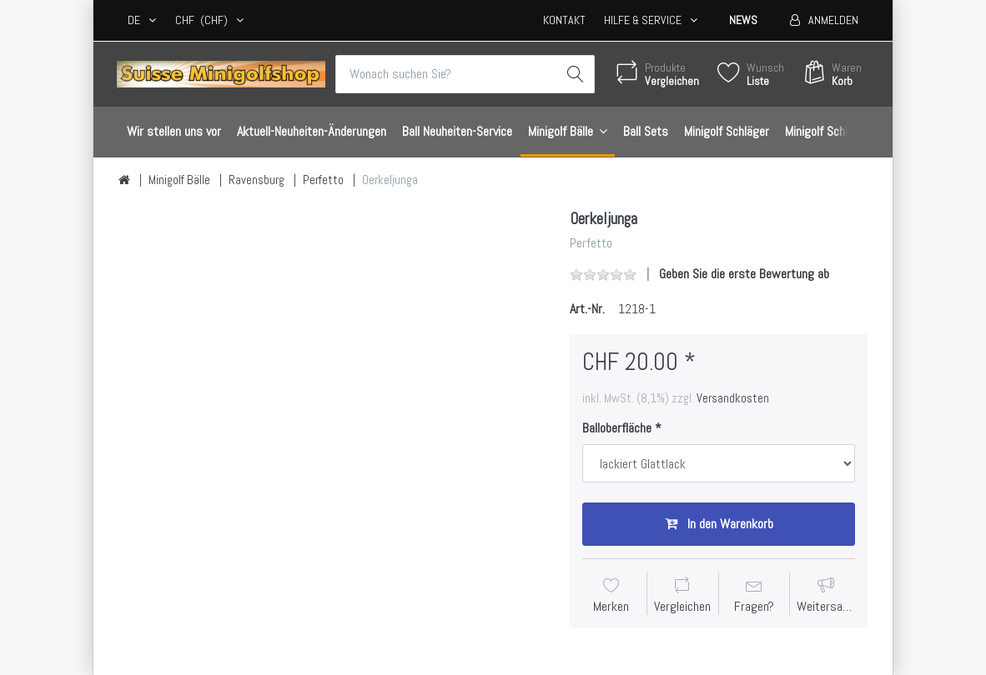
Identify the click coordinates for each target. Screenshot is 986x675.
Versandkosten (733, 398)
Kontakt (564, 20)
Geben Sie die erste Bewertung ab (744, 273)
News (743, 20)
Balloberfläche (616, 428)
